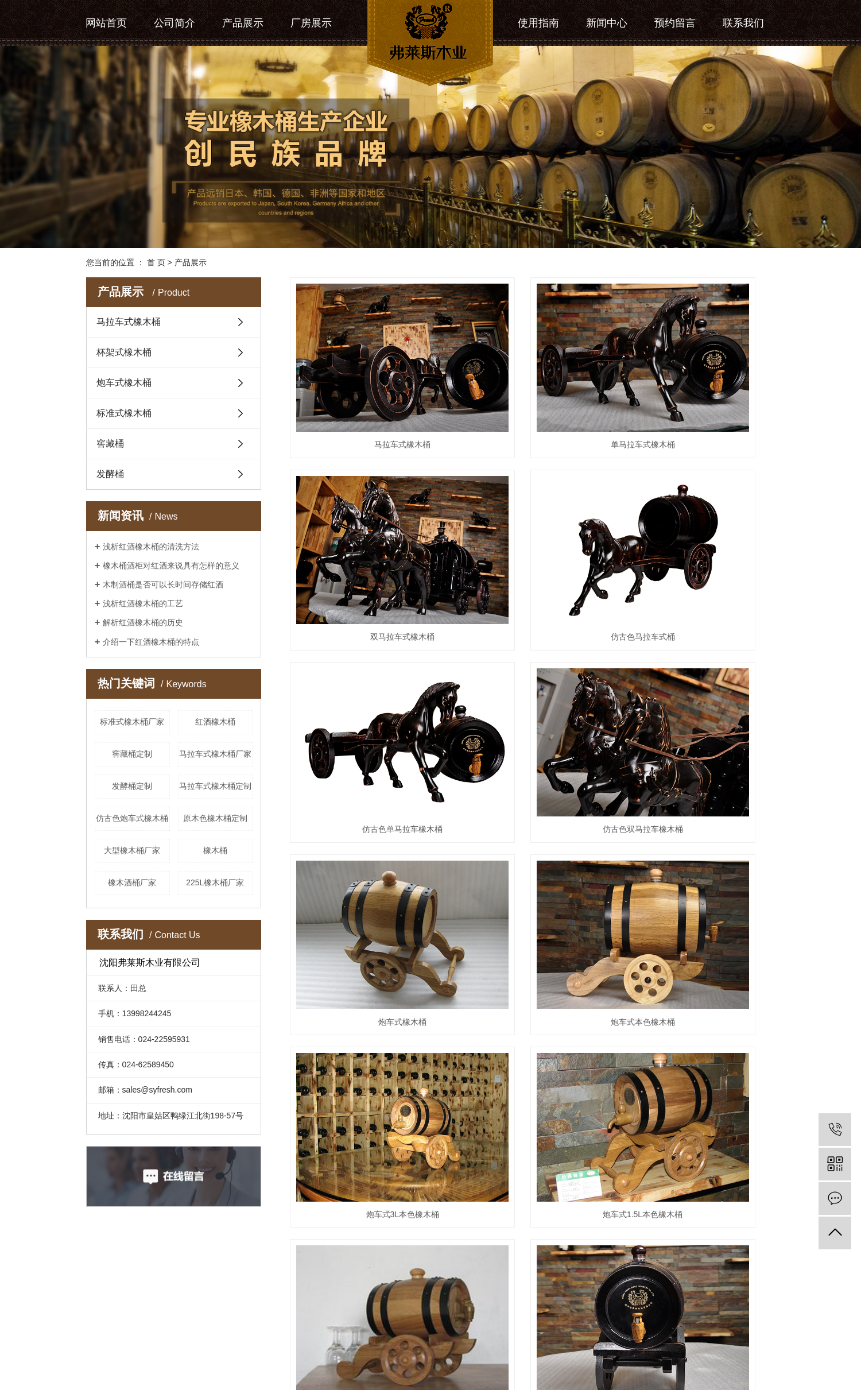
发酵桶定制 (132, 786)
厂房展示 (311, 23)
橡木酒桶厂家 (132, 882)
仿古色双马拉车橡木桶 (699, 534)
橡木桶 (215, 850)
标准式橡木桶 (124, 413)
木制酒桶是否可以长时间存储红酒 (163, 584)
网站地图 (180, 1344)
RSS (210, 1344)
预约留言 (675, 23)
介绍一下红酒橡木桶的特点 (151, 641)
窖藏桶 (110, 443)
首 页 (156, 262)
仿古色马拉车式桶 (365, 534)
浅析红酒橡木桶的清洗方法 (151, 546)
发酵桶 (110, 474)
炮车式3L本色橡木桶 (699, 675)
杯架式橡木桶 (124, 352)
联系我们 (743, 23)
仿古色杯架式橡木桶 (532, 957)
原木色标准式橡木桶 (532, 1239)
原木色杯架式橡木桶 (699, 957)
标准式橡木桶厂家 (132, 721)
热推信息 (102, 1344)
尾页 (596, 1284)
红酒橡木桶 (215, 721)
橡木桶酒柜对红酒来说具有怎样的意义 (171, 565)
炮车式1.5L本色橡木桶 (366, 816)
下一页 (560, 1284)
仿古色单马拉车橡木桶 (532, 534)
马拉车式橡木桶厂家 (215, 753)
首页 (482, 1284)
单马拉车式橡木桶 (532, 393)
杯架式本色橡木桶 (699, 1098)
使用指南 (538, 23)
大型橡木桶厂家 (132, 850)
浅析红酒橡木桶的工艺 (143, 603)
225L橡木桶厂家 (215, 882)
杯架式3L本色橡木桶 (532, 1098)
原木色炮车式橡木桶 (532, 816)
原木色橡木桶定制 (215, 818)
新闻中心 (606, 23)
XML (233, 1344)
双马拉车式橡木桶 (699, 393)
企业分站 (141, 1344)
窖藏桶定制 (132, 753)
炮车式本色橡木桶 (532, 675)
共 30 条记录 (435, 1284)
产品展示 (242, 23)
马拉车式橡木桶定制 (215, 786)
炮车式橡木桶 (124, 383)
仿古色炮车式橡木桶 (132, 818)
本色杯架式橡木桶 (365, 1098)
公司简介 (174, 23)
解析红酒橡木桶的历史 (143, 622)
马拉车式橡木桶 (128, 322)
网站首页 (106, 23)
